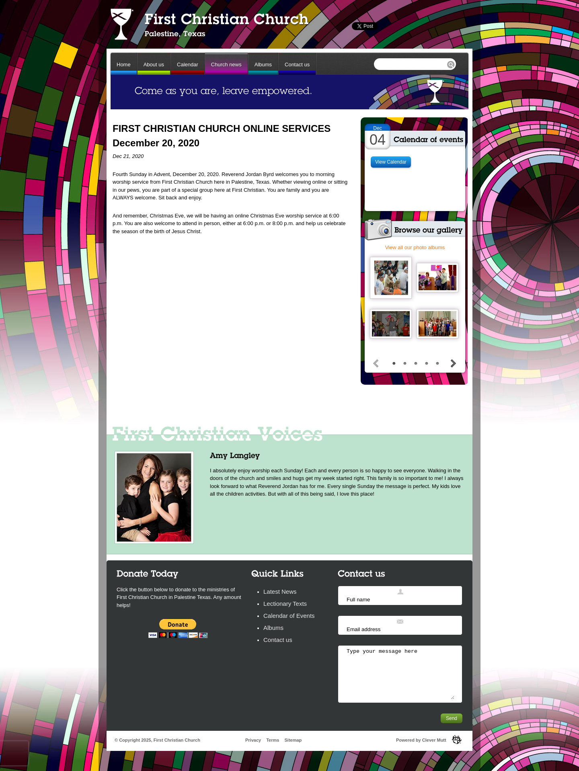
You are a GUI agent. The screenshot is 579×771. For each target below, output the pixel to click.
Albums (263, 65)
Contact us (297, 65)
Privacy (253, 740)
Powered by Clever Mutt (421, 740)
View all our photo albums (415, 247)
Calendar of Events (289, 615)
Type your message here (400, 673)
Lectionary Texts (285, 603)
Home (124, 65)
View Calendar (391, 162)
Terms (272, 740)
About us (154, 65)
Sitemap (293, 740)
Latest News (280, 591)
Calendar (187, 65)
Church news (226, 65)
